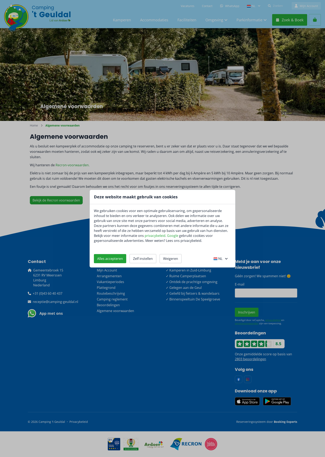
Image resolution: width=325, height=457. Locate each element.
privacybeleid (155, 235)
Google (172, 235)
